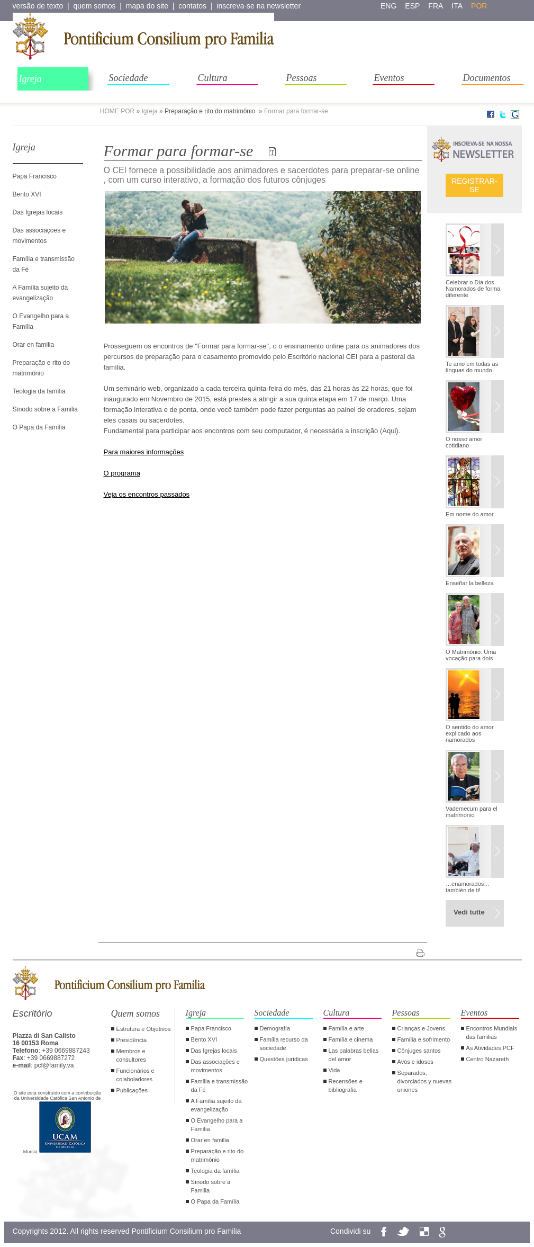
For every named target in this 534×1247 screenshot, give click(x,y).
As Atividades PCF (490, 1048)
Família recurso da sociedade (284, 1043)
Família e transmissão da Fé (219, 1085)
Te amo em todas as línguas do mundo (472, 367)
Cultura (213, 78)
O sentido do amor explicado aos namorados (470, 733)
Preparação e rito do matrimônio (211, 111)
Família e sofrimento (423, 1039)
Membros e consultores (131, 1055)
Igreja (30, 79)
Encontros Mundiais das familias (492, 1032)
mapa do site (147, 6)
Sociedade (128, 78)
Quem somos (135, 1013)
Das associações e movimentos (215, 1065)
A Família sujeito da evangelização (216, 1105)
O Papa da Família (39, 427)
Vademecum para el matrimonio (471, 811)
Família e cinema (351, 1039)
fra (435, 6)
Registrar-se (474, 185)
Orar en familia (34, 344)
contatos (192, 6)
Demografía (275, 1028)
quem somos (94, 6)
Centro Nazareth (487, 1059)
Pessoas (301, 78)
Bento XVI (27, 194)
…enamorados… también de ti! (468, 887)
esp (412, 6)
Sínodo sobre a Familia (45, 409)
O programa (122, 473)
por (479, 6)
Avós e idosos (415, 1061)
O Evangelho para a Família (217, 1124)
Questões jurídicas (284, 1059)
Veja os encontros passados (147, 494)
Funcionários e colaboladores (135, 1074)
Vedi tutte (469, 912)
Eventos (389, 78)
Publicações (132, 1090)
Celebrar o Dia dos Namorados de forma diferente (473, 288)
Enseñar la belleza (470, 583)
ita (457, 6)
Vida (334, 1070)
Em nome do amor (469, 514)
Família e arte (346, 1028)
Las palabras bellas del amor (354, 1054)
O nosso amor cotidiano (464, 442)
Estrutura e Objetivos (143, 1029)
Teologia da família (39, 391)
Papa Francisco (35, 176)
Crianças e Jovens (421, 1028)
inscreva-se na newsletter (258, 6)
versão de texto (38, 6)
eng (388, 6)
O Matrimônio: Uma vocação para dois (471, 655)
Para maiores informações (144, 452)
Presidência (131, 1040)
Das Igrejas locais (38, 212)
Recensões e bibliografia (346, 1085)
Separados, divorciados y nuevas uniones (424, 1081)
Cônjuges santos (419, 1050)
